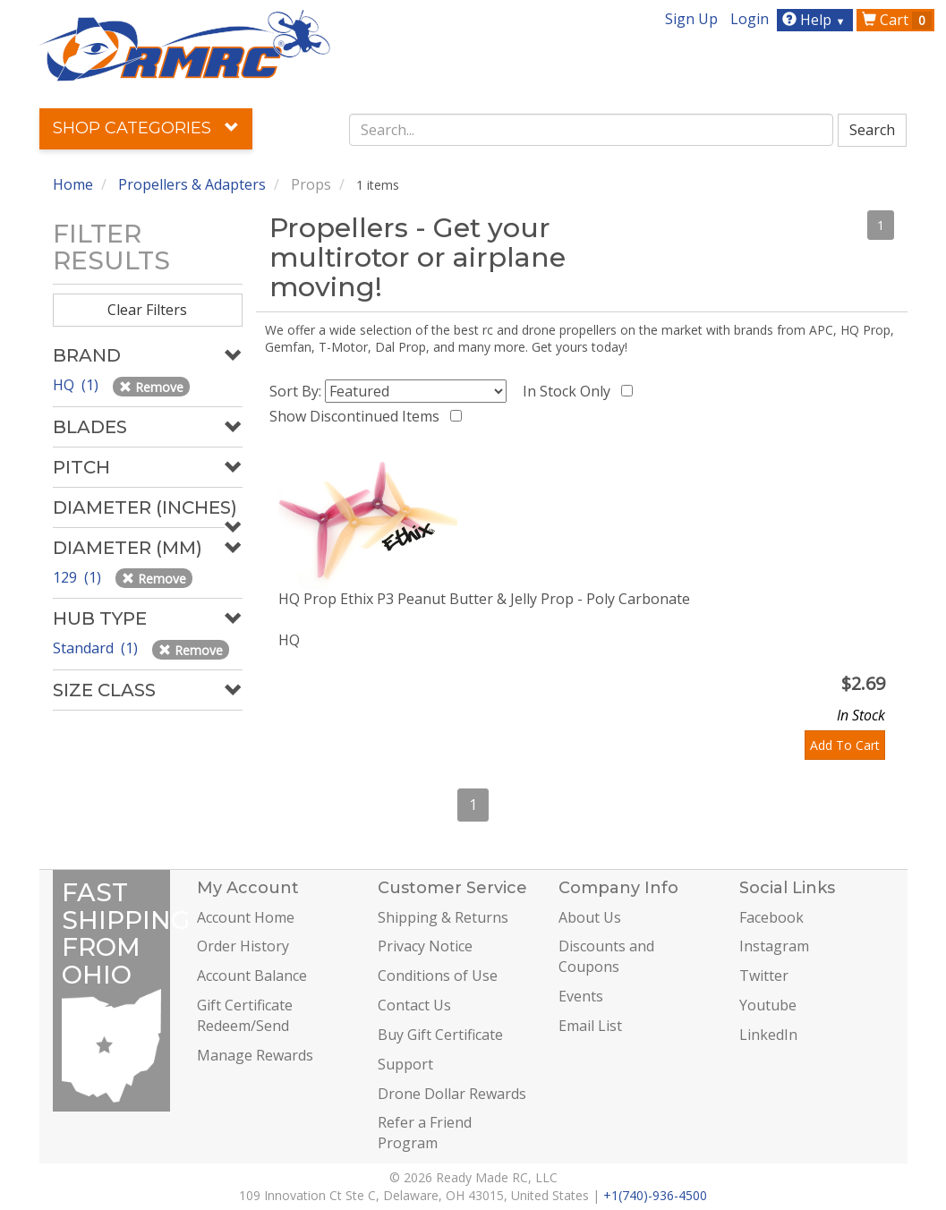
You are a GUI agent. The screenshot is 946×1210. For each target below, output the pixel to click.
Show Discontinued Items (358, 416)
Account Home (245, 917)
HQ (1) (77, 385)
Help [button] (815, 20)
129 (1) (79, 577)
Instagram (774, 946)
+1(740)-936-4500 (655, 1195)
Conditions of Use (438, 975)
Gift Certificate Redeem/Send (245, 1015)
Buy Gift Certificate (440, 1034)
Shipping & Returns (443, 917)
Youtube (768, 1005)
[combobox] (591, 130)
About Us (589, 917)
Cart (897, 20)
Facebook (771, 917)
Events (580, 996)
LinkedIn (768, 1034)
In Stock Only (570, 391)
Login (749, 19)
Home (73, 184)
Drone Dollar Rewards (452, 1093)
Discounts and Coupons (606, 956)
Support (405, 1064)
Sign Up (691, 19)
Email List (590, 1025)
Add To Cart (845, 745)
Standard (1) (97, 648)
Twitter (763, 975)
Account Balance (252, 975)
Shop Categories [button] (146, 128)
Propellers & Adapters (192, 184)
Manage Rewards (255, 1055)
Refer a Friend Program (425, 1132)
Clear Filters (147, 310)
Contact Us (414, 1005)
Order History (243, 946)
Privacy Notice (425, 946)
